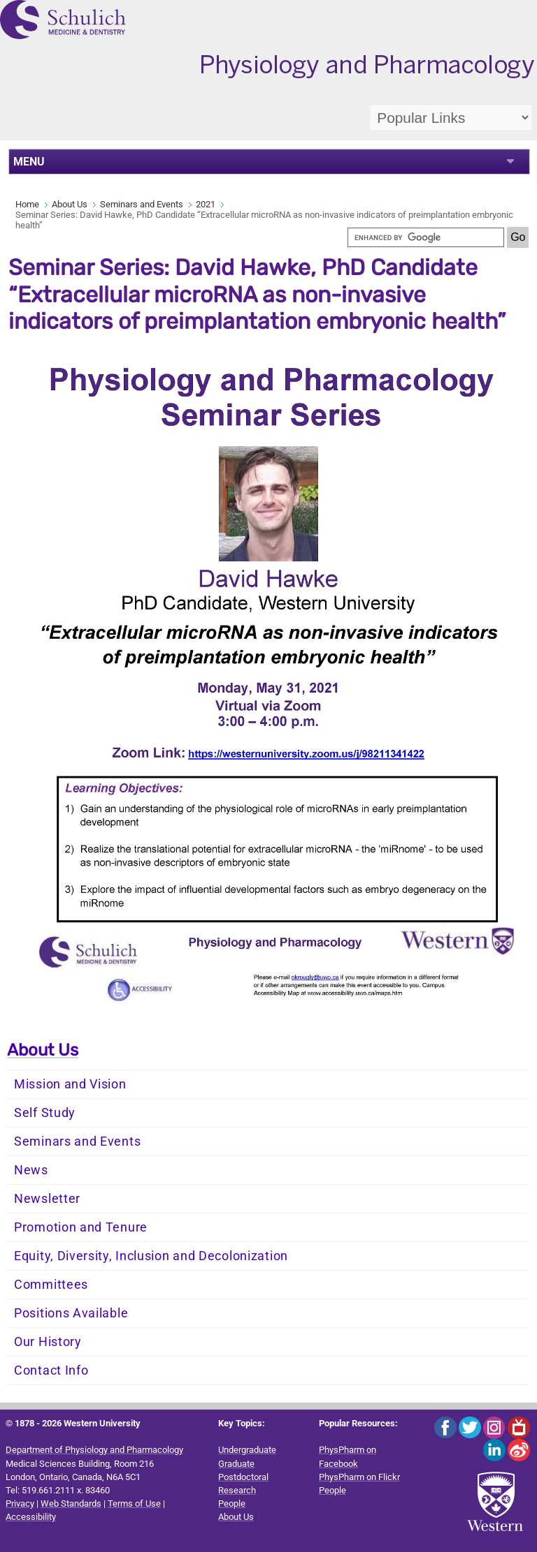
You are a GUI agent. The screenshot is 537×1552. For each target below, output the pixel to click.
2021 (205, 204)
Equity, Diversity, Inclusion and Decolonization (151, 1256)
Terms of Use (134, 1503)
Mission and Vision (70, 1084)
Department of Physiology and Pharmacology (94, 1449)
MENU (29, 161)
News (31, 1170)
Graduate (236, 1463)
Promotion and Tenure (81, 1227)
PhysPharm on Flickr (359, 1477)
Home (27, 204)
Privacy (20, 1503)
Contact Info (51, 1370)
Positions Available (71, 1313)
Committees (51, 1285)
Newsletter (47, 1199)
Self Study (45, 1113)
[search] (426, 237)
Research (237, 1490)
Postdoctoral (243, 1477)
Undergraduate (247, 1449)
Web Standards (71, 1503)
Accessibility (31, 1517)
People (231, 1503)
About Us (69, 204)
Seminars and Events (141, 204)
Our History (48, 1342)
